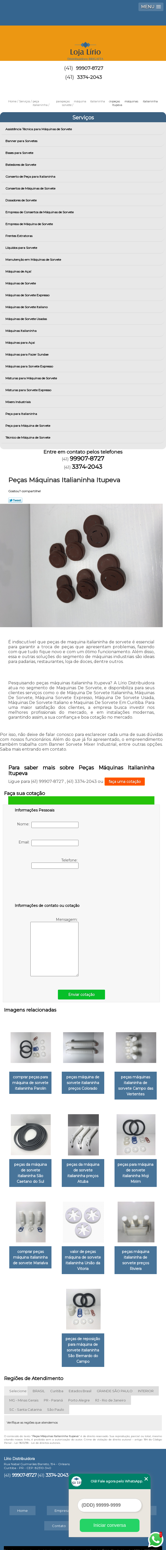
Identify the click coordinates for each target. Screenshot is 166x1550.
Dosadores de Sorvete (21, 200)
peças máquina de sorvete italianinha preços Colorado (83, 1082)
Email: (48, 843)
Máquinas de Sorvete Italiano (26, 307)
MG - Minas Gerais (23, 1391)
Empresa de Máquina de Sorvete (29, 224)
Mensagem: (54, 946)
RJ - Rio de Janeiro (110, 1391)
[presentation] (47, 887)
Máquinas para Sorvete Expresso (29, 366)
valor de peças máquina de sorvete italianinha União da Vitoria (83, 1251)
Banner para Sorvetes (21, 141)
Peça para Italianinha (21, 414)
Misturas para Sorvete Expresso (28, 390)
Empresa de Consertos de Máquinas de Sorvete (39, 212)
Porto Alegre (79, 1391)
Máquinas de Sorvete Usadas (26, 319)
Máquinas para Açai (20, 343)
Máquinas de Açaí (18, 271)
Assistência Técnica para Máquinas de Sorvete (39, 129)
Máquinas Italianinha (21, 331)
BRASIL (39, 1382)
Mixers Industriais (18, 402)
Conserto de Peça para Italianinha (30, 176)
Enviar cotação (81, 994)
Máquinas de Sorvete (21, 283)
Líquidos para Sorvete (21, 248)
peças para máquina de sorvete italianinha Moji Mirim (137, 1168)
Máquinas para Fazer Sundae (27, 354)
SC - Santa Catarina (25, 1400)
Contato (59, 1516)
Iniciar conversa (109, 1525)
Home (22, 1501)
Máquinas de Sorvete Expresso (27, 295)
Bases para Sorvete (19, 153)
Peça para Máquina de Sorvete (28, 426)
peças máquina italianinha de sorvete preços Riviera (137, 1249)
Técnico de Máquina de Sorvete (28, 437)
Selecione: (18, 1382)
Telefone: (54, 863)
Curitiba (56, 1382)
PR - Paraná (53, 1391)
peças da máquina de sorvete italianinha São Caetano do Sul (30, 1168)
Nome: (47, 825)
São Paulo (55, 1400)
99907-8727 (89, 68)
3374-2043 (89, 77)
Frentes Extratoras (19, 236)
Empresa (62, 1501)
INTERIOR (146, 1382)
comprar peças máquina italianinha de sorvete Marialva (29, 1249)
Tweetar (15, 500)
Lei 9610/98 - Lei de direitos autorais (37, 1433)
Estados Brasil (80, 1382)
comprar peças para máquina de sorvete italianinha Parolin (30, 1082)
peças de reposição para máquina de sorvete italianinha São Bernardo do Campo (83, 1341)
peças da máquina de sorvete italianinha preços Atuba (83, 1168)
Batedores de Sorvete (21, 165)
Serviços (83, 117)
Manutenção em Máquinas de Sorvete (33, 259)
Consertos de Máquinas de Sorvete (30, 188)
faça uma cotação (125, 781)
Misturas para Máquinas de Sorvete (31, 378)
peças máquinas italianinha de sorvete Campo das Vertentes (137, 1085)
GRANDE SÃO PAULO (115, 1382)
